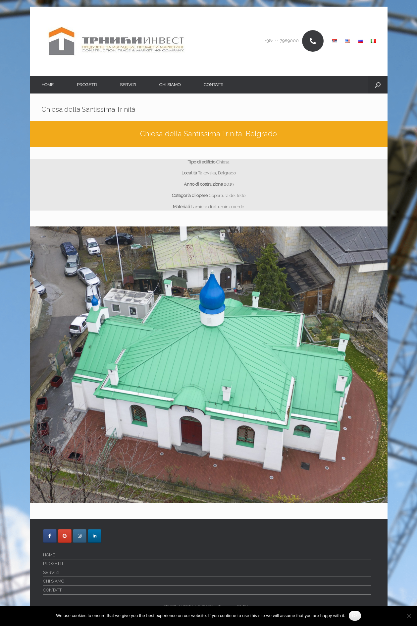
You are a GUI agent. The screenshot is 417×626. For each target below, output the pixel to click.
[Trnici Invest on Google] (65, 536)
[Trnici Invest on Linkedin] (94, 536)
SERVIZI (128, 84)
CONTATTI (213, 84)
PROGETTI (87, 84)
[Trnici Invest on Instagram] (79, 536)
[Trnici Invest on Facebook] (50, 536)
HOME (47, 84)
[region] (209, 364)
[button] (378, 85)
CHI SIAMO (170, 84)
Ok (355, 615)
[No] (408, 615)
